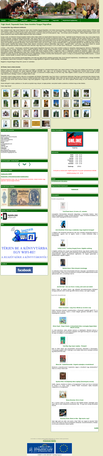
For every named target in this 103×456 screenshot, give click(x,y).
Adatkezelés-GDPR (6, 174)
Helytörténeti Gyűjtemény (70, 20)
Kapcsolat (56, 20)
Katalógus (34, 20)
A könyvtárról (14, 20)
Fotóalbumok (45, 20)
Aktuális (3, 20)
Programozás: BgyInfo (49, 441)
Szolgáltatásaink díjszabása (59, 181)
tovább (96, 428)
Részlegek (24, 20)
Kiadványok (74, 189)
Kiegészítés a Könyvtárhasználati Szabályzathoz (15, 176)
